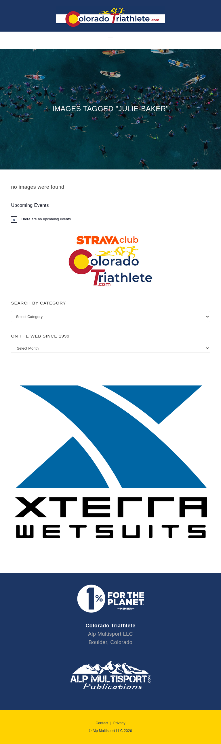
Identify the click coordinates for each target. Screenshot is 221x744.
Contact (102, 723)
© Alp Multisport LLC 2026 (110, 731)
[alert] (110, 219)
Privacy (119, 723)
